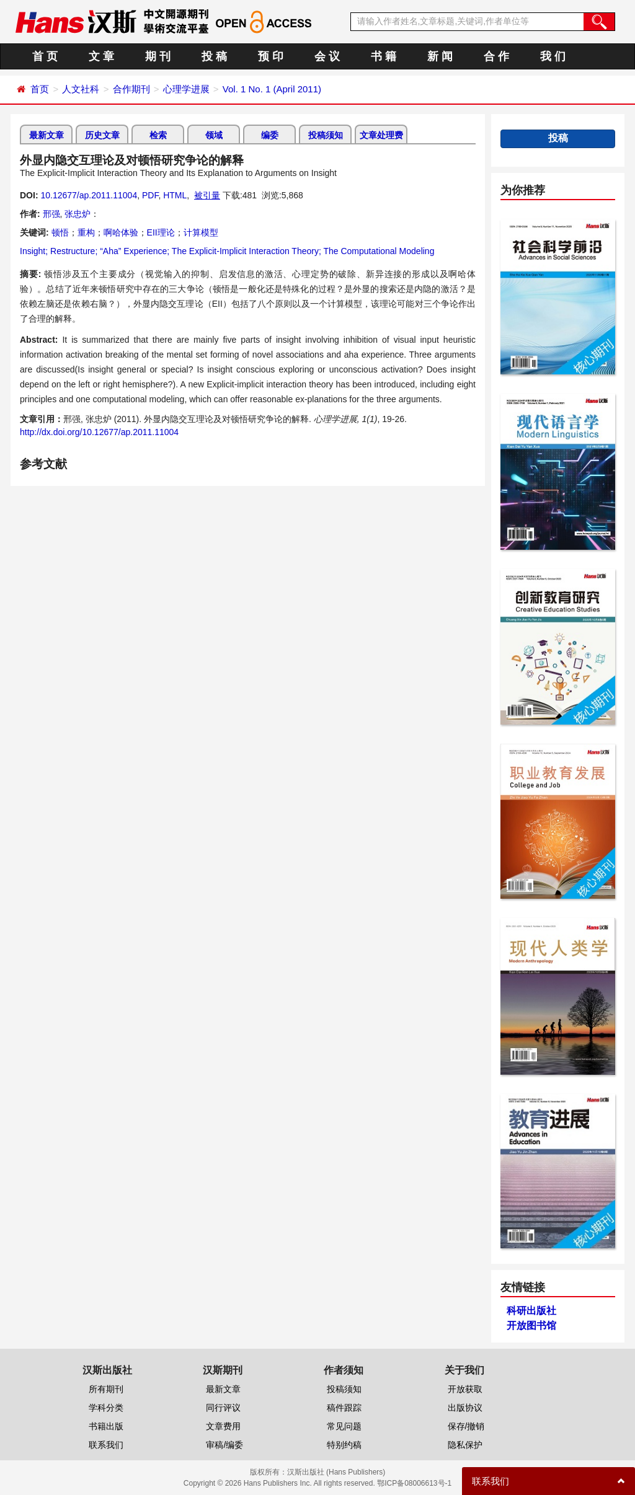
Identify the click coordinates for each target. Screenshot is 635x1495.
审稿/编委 (224, 1445)
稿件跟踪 (344, 1408)
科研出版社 (531, 1310)
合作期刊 (131, 89)
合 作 (496, 56)
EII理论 (161, 232)
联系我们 (106, 1445)
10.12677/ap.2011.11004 (88, 195)
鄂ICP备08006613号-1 (414, 1483)
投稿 (558, 138)
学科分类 (106, 1408)
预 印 (270, 56)
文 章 (101, 56)
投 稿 (214, 56)
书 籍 (383, 56)
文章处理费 (381, 135)
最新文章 (46, 135)
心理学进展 (186, 89)
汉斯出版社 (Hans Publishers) (336, 1472)
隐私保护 (465, 1445)
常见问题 (344, 1426)
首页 (39, 89)
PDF (150, 195)
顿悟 (60, 232)
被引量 (207, 195)
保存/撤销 (466, 1426)
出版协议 (465, 1408)
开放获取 (465, 1389)
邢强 (51, 214)
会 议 (327, 56)
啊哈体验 (121, 232)
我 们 (553, 56)
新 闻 (440, 56)
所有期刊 (106, 1389)
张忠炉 (77, 214)
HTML (175, 195)
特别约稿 (344, 1445)
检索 (158, 135)
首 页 (45, 56)
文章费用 (223, 1426)
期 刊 (158, 56)
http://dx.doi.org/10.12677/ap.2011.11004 (99, 432)
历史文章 (102, 135)
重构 (86, 232)
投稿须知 (325, 135)
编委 (269, 135)
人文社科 (80, 89)
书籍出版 (106, 1426)
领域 (214, 135)
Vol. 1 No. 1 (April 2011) (272, 89)
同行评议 (223, 1408)
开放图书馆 (531, 1325)
